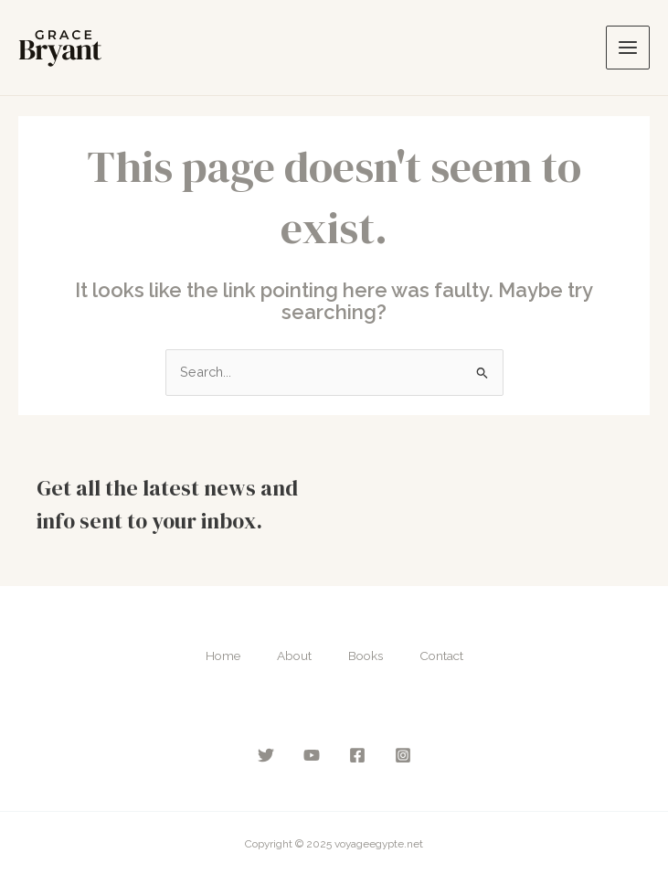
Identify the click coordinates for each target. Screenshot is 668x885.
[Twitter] (266, 755)
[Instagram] (403, 755)
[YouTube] (311, 755)
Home (223, 655)
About (294, 655)
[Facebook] (357, 755)
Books (365, 655)
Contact (441, 655)
